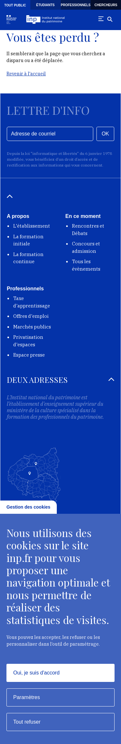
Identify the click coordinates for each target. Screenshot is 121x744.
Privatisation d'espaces (28, 341)
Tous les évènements (86, 265)
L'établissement (31, 226)
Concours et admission (86, 247)
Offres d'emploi (31, 316)
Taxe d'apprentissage (31, 302)
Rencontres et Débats (88, 229)
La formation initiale (28, 240)
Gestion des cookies (28, 507)
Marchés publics (32, 327)
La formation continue (28, 258)
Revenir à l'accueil (26, 74)
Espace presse (29, 355)
